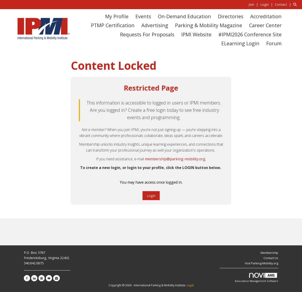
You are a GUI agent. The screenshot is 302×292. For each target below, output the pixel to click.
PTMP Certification (113, 25)
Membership (269, 253)
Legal (190, 285)
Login (151, 195)
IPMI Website (196, 34)
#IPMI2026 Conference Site (250, 34)
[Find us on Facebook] (27, 278)
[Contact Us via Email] (56, 278)
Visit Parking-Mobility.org (261, 263)
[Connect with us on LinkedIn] (34, 278)
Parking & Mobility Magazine (208, 25)
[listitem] (254, 4)
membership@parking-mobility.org (175, 158)
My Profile (117, 16)
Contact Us (271, 258)
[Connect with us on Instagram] (41, 278)
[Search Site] (296, 4)
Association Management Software (256, 278)
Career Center (265, 25)
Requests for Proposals (147, 34)
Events (143, 16)
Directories (230, 16)
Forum (274, 43)
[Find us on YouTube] (49, 278)
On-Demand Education (184, 16)
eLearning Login (240, 43)
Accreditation (266, 16)
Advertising (154, 25)
